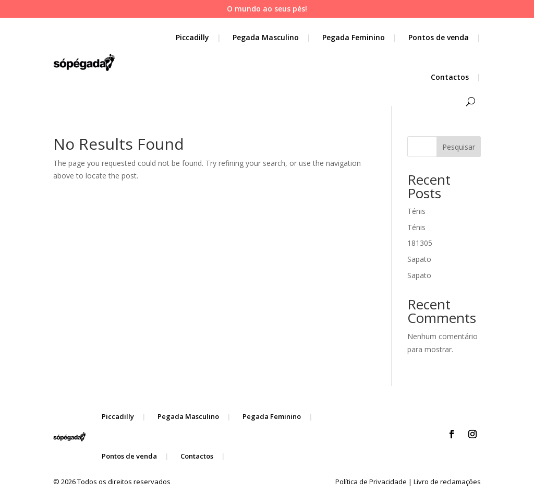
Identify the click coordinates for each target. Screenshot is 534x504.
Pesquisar (458, 147)
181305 (419, 243)
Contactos (450, 77)
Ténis (416, 211)
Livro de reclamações (447, 481)
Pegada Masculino (266, 37)
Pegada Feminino (353, 37)
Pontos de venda (438, 37)
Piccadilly (192, 37)
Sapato (419, 259)
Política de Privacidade (371, 481)
